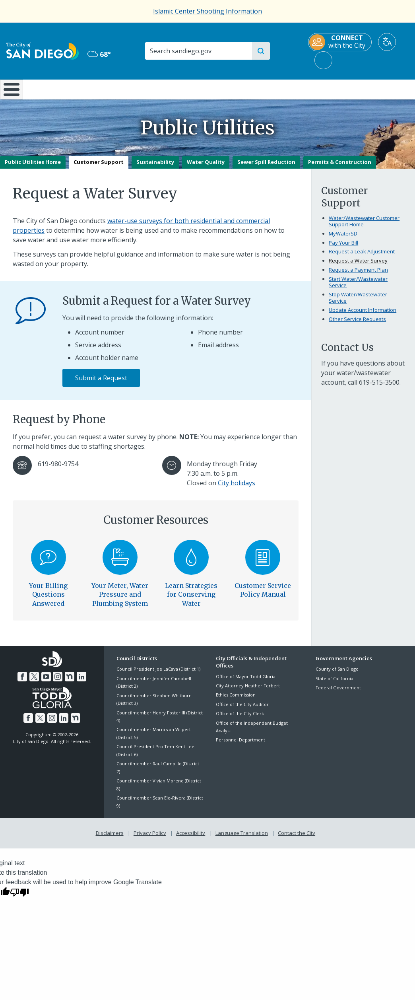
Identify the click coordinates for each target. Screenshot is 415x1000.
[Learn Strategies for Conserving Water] (191, 562)
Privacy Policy (150, 838)
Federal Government (338, 693)
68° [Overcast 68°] (99, 54)
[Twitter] (34, 682)
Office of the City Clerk (240, 719)
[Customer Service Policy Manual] (262, 562)
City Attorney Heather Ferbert (248, 691)
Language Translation (241, 838)
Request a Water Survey (358, 266)
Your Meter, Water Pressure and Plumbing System (119, 600)
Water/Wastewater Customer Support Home (364, 226)
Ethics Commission (236, 701)
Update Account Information (362, 315)
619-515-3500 (379, 388)
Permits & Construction (339, 167)
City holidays (236, 488)
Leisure (54, 89)
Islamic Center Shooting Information (207, 11)
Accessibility (190, 838)
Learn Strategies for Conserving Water (191, 600)
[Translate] (387, 42)
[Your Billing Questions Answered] (48, 562)
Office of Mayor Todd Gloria (245, 682)
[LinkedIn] (81, 682)
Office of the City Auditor (242, 710)
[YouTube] (46, 682)
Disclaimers (110, 838)
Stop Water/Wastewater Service (358, 303)
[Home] (10, 92)
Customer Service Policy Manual (263, 595)
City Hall (381, 89)
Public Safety (311, 89)
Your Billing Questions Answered (48, 600)
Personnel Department (240, 746)
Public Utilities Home (33, 167)
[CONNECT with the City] (340, 42)
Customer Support (99, 167)
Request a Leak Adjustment (362, 257)
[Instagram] (57, 682)
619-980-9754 (58, 469)
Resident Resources (118, 89)
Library (243, 89)
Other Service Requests (357, 324)
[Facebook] (22, 682)
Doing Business (179, 89)
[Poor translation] (19, 897)
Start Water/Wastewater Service (358, 288)
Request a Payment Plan (358, 275)
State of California (334, 684)
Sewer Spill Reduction (266, 167)
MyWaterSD (343, 239)
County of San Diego (337, 675)
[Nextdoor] (69, 682)
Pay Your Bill (343, 248)
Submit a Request (101, 383)
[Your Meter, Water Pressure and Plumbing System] (120, 562)
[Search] (198, 51)
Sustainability (155, 167)
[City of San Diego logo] (42, 50)
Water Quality (206, 167)
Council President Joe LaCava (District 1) (158, 675)
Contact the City (296, 838)
